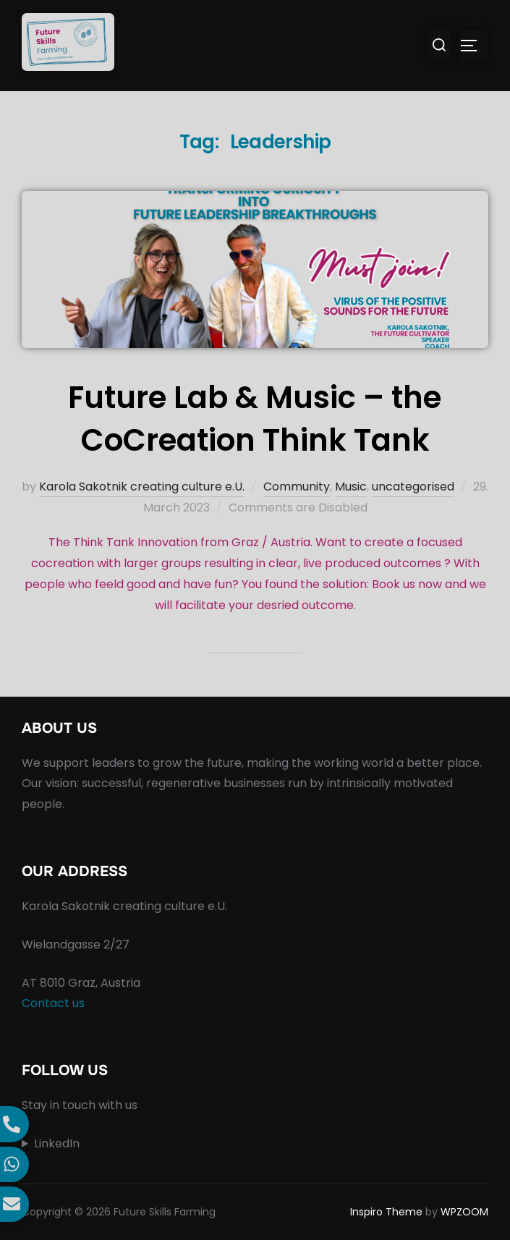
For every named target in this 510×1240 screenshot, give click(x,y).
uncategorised (413, 486)
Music (351, 486)
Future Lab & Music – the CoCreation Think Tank (254, 419)
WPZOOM (464, 1212)
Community (296, 486)
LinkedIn (57, 1143)
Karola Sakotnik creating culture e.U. (142, 486)
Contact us (53, 1003)
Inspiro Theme (386, 1212)
